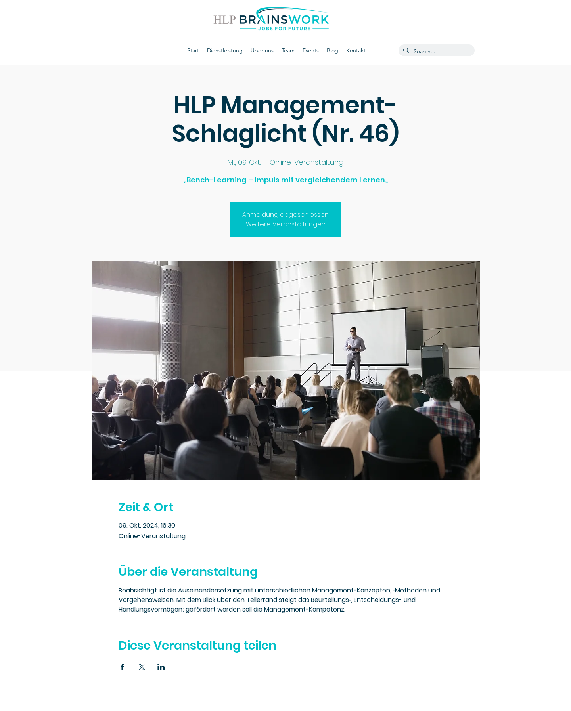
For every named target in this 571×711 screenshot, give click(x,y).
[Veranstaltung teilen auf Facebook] (122, 667)
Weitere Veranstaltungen (286, 224)
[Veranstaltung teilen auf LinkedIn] (161, 667)
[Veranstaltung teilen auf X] (142, 667)
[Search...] (436, 51)
